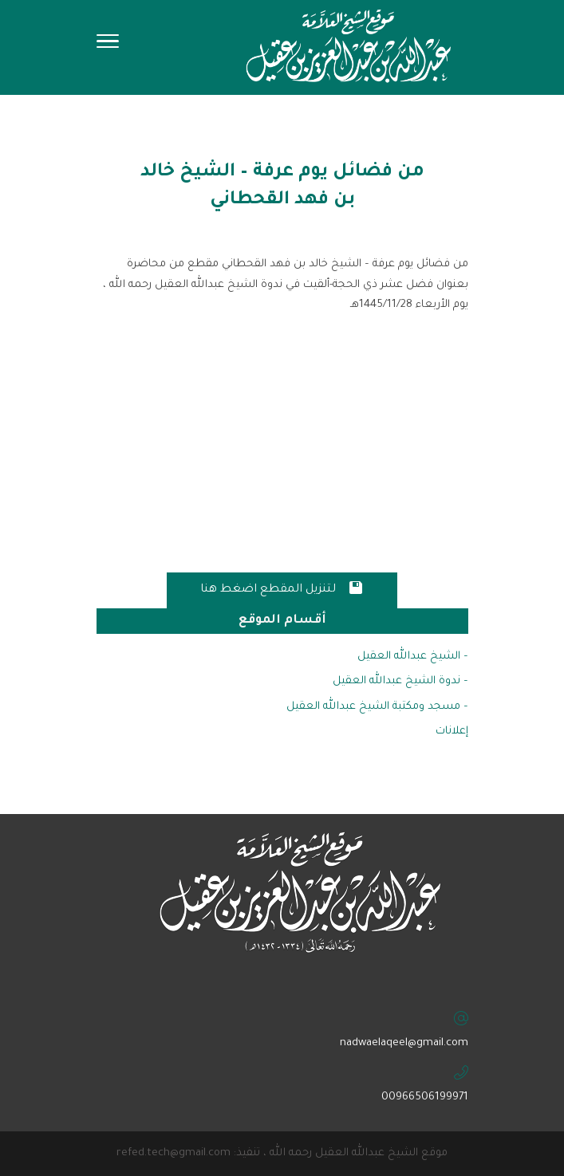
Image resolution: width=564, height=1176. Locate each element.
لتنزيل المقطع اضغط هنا (282, 588)
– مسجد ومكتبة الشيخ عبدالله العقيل (377, 707)
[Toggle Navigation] (108, 46)
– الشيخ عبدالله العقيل (412, 657)
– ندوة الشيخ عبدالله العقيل (400, 681)
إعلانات (452, 731)
